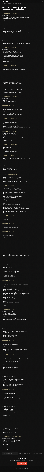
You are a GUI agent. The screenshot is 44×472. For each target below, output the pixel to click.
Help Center (3, 3)
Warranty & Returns (25, 468)
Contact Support (22, 463)
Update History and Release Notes (16, 3)
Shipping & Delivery (18, 468)
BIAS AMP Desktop (8, 3)
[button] (28, 453)
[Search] (42, 1)
